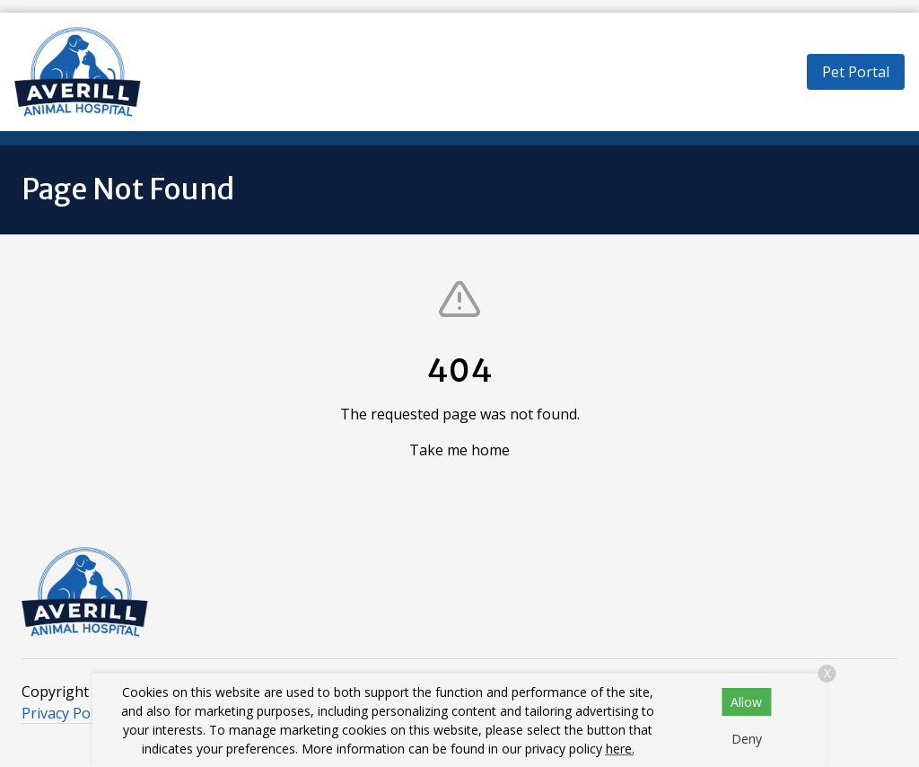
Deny (746, 738)
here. (620, 748)
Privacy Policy (66, 713)
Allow (746, 701)
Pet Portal (855, 72)
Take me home (459, 450)
